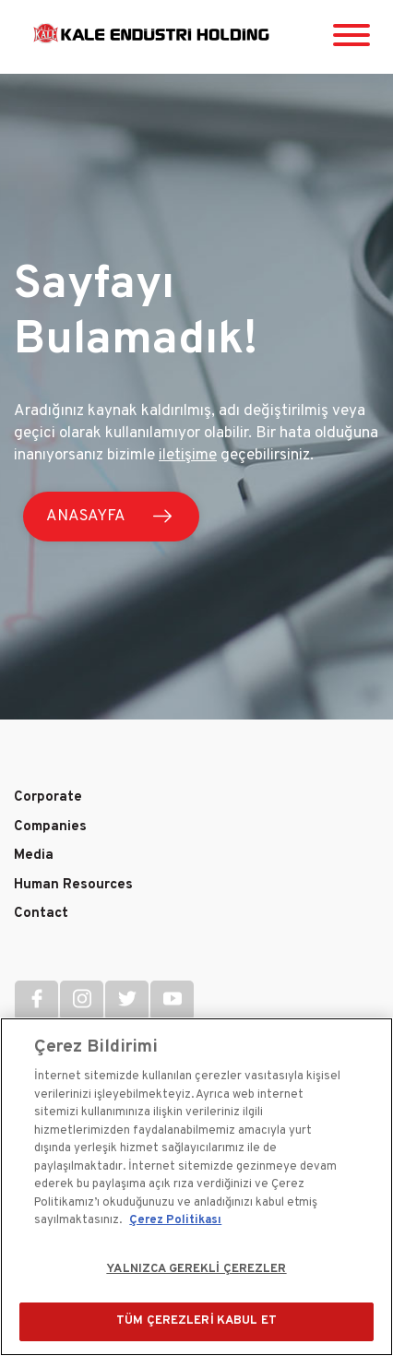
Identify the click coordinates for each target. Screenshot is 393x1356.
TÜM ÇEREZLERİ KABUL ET (196, 1321)
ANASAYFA (85, 516)
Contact (41, 913)
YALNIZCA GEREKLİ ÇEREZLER (196, 1269)
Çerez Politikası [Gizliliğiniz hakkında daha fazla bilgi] (175, 1220)
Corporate (48, 797)
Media (34, 855)
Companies (50, 827)
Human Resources (73, 885)
